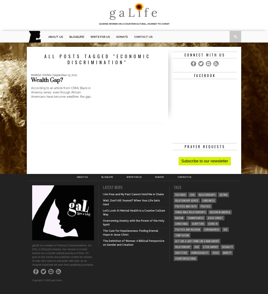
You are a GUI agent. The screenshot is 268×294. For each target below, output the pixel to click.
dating (223, 195)
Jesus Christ (215, 218)
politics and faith (186, 206)
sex (225, 229)
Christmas (181, 223)
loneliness (208, 200)
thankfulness (195, 218)
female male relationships (190, 212)
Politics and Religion (187, 229)
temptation (182, 235)
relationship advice (186, 200)
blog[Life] (76, 36)
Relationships (207, 195)
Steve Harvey (210, 247)
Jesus (215, 252)
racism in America (220, 212)
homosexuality (199, 252)
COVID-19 (213, 223)
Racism (179, 218)
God (196, 247)
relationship (182, 247)
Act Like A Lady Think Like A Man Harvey (197, 241)
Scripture (198, 223)
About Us (55, 36)
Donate (122, 36)
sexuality (227, 247)
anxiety (227, 252)
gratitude (181, 252)
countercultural (185, 258)
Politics (206, 206)
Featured (180, 195)
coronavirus (211, 229)
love (192, 195)
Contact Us (143, 36)
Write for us (100, 36)
